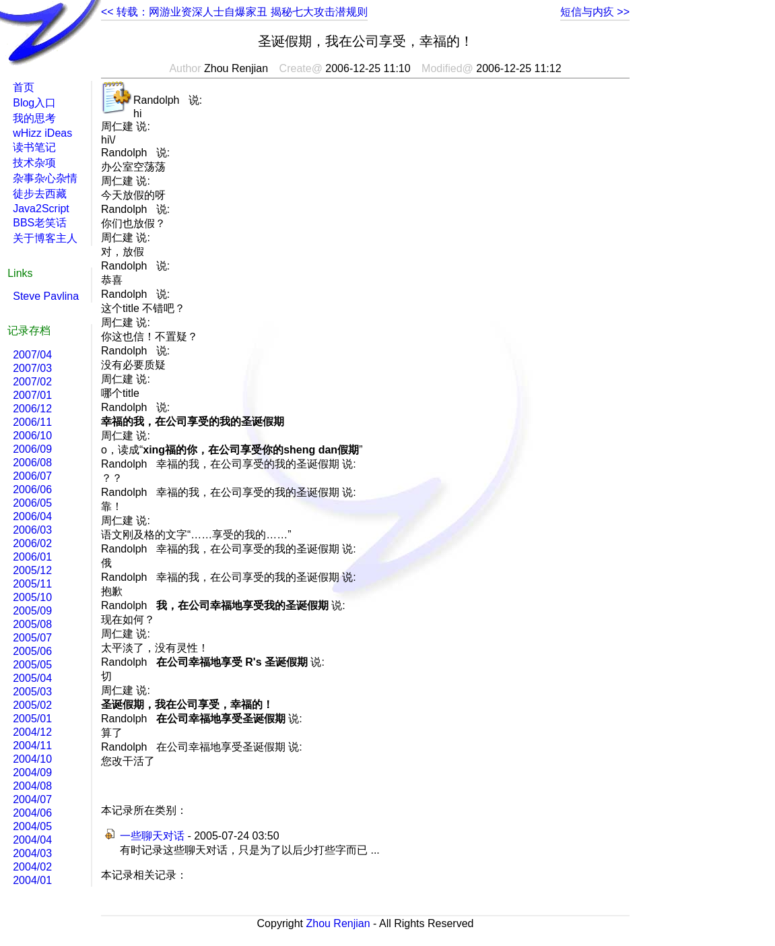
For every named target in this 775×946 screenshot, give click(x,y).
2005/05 (32, 664)
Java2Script (41, 208)
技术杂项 (34, 162)
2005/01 (32, 718)
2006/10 (32, 435)
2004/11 (32, 745)
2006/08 (32, 462)
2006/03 (32, 530)
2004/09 (32, 772)
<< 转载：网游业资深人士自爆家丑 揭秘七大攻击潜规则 (234, 12)
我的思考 (34, 118)
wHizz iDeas (42, 133)
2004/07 (32, 799)
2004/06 (32, 813)
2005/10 (32, 597)
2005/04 (32, 678)
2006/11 (32, 422)
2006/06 (32, 489)
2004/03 (32, 853)
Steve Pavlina (46, 296)
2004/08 (32, 786)
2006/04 (32, 516)
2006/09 (32, 449)
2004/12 (32, 732)
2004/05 (32, 826)
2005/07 (32, 637)
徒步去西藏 (40, 193)
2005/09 (32, 611)
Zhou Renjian (338, 923)
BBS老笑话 (40, 222)
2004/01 (32, 880)
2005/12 (32, 570)
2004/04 (32, 840)
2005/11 (32, 584)
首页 (23, 87)
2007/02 (32, 381)
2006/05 (32, 503)
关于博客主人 (45, 238)
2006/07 (32, 476)
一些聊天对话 (152, 836)
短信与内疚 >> (595, 12)
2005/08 (32, 624)
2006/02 (32, 543)
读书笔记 (34, 147)
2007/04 (32, 354)
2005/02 (32, 705)
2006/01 (32, 557)
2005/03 (32, 691)
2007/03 (32, 368)
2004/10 (32, 759)
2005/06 (32, 651)
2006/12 (32, 408)
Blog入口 (34, 102)
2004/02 (32, 867)
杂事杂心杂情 (45, 178)
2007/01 (32, 395)
